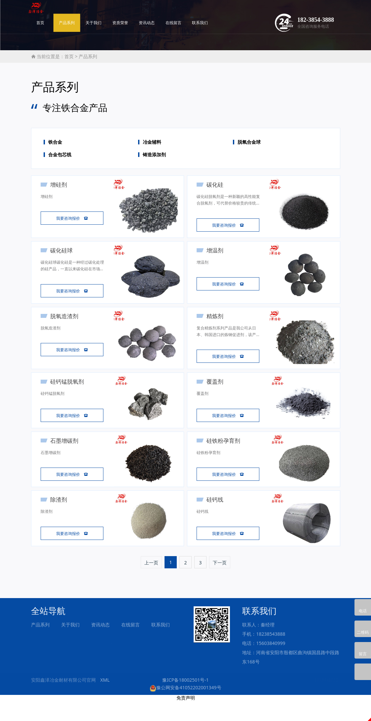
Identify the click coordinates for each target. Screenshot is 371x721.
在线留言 (218, 12)
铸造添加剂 (154, 154)
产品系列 (112, 12)
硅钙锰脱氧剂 (69, 393)
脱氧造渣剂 (67, 323)
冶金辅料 (152, 142)
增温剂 (216, 254)
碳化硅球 (64, 254)
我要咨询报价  (72, 219)
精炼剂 (216, 323)
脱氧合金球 (249, 142)
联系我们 (245, 12)
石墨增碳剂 (67, 455)
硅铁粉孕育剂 (225, 455)
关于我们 (139, 12)
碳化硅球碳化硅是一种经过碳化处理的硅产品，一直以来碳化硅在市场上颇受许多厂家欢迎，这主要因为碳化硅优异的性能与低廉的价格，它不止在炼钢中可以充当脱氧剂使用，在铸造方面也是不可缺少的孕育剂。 (71, 271)
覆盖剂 (216, 393)
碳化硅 (216, 184)
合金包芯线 (59, 154)
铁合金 (55, 142)
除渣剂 (61, 516)
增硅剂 (61, 184)
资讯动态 (192, 12)
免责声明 (185, 718)
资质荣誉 (165, 12)
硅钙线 (216, 516)
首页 (85, 12)
